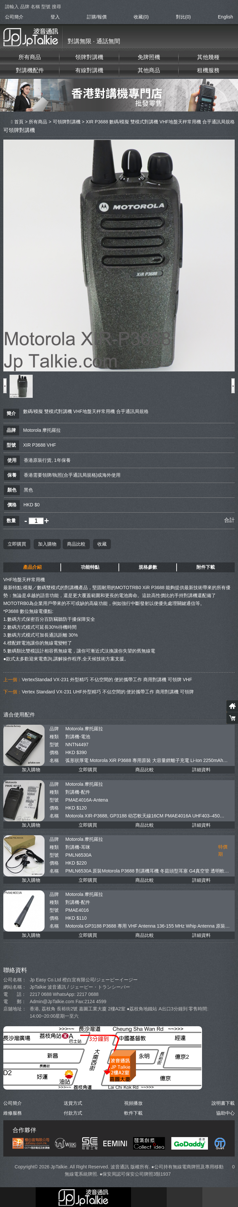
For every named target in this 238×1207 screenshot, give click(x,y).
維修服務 (12, 1112)
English (225, 16)
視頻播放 (133, 1102)
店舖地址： (14, 1008)
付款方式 (73, 1112)
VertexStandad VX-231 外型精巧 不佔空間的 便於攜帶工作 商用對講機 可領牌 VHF (107, 679)
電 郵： (14, 1001)
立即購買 (17, 543)
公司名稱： (14, 979)
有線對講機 (89, 70)
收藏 (102, 543)
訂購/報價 (97, 16)
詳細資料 (201, 769)
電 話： (14, 994)
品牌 (54, 728)
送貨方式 (73, 1102)
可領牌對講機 (67, 121)
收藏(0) (141, 16)
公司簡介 (14, 16)
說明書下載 (223, 1102)
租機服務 (208, 70)
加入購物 (47, 543)
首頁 (17, 121)
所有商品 (29, 57)
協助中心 (225, 1112)
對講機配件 (30, 70)
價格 (54, 752)
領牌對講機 (89, 57)
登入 (55, 16)
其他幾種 (208, 57)
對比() (183, 16)
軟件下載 (133, 1112)
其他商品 (149, 70)
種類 (54, 736)
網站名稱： (14, 986)
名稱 (54, 760)
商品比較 (76, 543)
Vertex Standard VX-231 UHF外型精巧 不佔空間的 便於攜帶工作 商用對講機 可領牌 (108, 691)
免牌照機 (149, 57)
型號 (54, 744)
